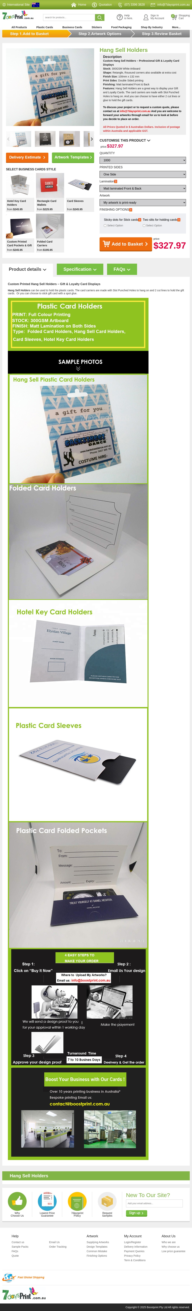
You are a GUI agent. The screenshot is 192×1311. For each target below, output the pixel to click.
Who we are (169, 1242)
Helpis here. (125, 17)
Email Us (54, 1242)
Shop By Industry (152, 27)
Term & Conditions (135, 1260)
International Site (18, 4)
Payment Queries (134, 1251)
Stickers (97, 27)
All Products (19, 27)
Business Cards (72, 27)
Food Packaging (121, 27)
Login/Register (132, 1242)
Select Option (115, 225)
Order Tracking (58, 1246)
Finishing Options (97, 1255)
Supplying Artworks (98, 1242)
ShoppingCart (180, 17)
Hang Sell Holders (124, 50)
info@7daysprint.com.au (170, 4)
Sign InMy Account (153, 17)
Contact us (18, 1242)
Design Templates (97, 1246)
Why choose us (171, 1246)
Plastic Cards (44, 27)
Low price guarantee (173, 1251)
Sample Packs (20, 1246)
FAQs (15, 1251)
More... (176, 27)
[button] (92, 139)
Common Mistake (97, 1251)
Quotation (102, 4)
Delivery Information (136, 1246)
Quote (15, 1255)
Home (78, 4)
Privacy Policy (132, 1255)
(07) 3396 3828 (131, 4)
